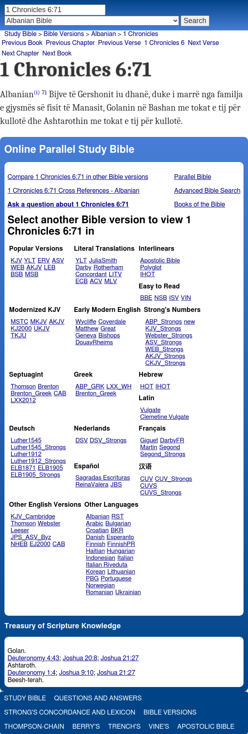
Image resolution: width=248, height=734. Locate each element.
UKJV (42, 329)
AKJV (34, 268)
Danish (95, 537)
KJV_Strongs (163, 329)
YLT (29, 261)
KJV (16, 261)
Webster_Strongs (168, 336)
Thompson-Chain (34, 726)
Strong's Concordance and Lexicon (69, 712)
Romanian (99, 592)
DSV (81, 440)
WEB (17, 268)
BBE (146, 298)
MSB (31, 274)
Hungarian (121, 551)
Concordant (91, 274)
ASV (58, 261)
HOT (146, 387)
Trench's (124, 726)
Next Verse (203, 43)
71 (44, 92)
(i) (37, 92)
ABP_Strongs (163, 322)
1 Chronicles (140, 34)
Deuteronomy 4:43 (34, 658)
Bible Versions (63, 34)
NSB (160, 298)
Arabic (95, 524)
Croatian (97, 530)
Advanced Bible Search (207, 191)
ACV (96, 281)
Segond (169, 447)
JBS (116, 485)
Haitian (95, 551)
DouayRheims (94, 342)
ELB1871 (23, 468)
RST (118, 517)
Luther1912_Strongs (38, 461)
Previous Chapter (70, 43)
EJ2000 (40, 544)
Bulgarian (118, 524)
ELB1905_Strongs (35, 475)
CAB (60, 393)
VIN (186, 298)
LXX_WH (119, 387)
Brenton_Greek (31, 393)
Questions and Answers (98, 698)
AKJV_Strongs (165, 356)
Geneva (86, 336)
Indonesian (101, 558)
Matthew (87, 329)
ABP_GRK (89, 387)
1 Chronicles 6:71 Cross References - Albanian (74, 191)
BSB (17, 274)
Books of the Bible (199, 204)
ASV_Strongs (163, 342)
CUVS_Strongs (160, 493)
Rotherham (108, 268)
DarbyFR (172, 440)
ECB (81, 281)
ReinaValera (91, 485)
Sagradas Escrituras (102, 478)
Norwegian (100, 586)
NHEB (19, 544)
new (189, 322)
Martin (148, 447)
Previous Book (22, 43)
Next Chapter (20, 53)
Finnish (96, 544)
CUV (146, 479)
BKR (117, 530)
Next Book (56, 53)
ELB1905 (50, 468)
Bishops (109, 336)
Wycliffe (85, 322)
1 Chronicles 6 (164, 43)
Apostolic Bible (206, 726)
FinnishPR (121, 544)
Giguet (149, 440)
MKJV (38, 322)
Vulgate (150, 410)
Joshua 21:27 (120, 658)
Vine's (159, 726)
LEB (49, 268)
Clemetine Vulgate (164, 417)
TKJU (18, 336)
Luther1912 (26, 454)
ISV (174, 298)
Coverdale (112, 322)
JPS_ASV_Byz (31, 537)
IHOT (147, 274)
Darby (83, 268)
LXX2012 (23, 400)
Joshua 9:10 (76, 673)
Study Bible (20, 34)
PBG (92, 579)
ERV (44, 261)
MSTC (19, 322)
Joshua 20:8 (80, 658)
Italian (125, 558)
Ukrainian (128, 592)
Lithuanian (121, 572)
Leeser (20, 530)
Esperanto (120, 537)
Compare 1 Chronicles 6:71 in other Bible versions (78, 177)
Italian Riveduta (106, 565)
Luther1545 (26, 440)
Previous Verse (119, 43)
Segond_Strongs (162, 454)
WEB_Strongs (164, 349)
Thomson (23, 387)
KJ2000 (21, 329)
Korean (96, 572)
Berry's (86, 726)
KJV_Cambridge (33, 517)
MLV (110, 281)
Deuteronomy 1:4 (32, 673)
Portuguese (116, 579)
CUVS (148, 486)
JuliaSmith (103, 261)
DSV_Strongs (108, 440)
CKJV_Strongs (165, 363)
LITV (115, 274)
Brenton (48, 387)
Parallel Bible (192, 177)
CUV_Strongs (173, 479)
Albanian (103, 34)
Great (108, 329)
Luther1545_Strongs (38, 447)
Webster (49, 524)
